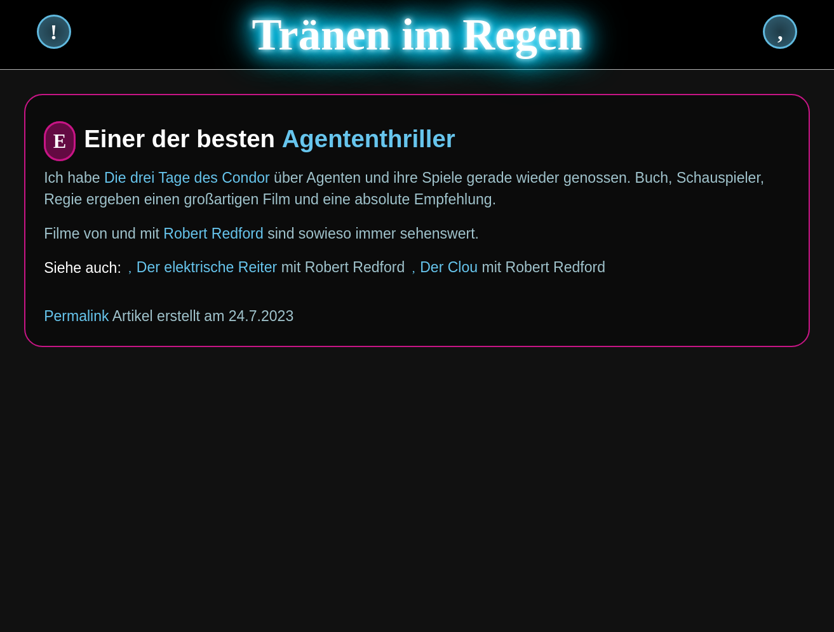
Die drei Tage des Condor (187, 177)
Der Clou (449, 267)
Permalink (76, 316)
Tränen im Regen (417, 34)
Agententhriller (368, 138)
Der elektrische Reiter (207, 267)
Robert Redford (213, 233)
